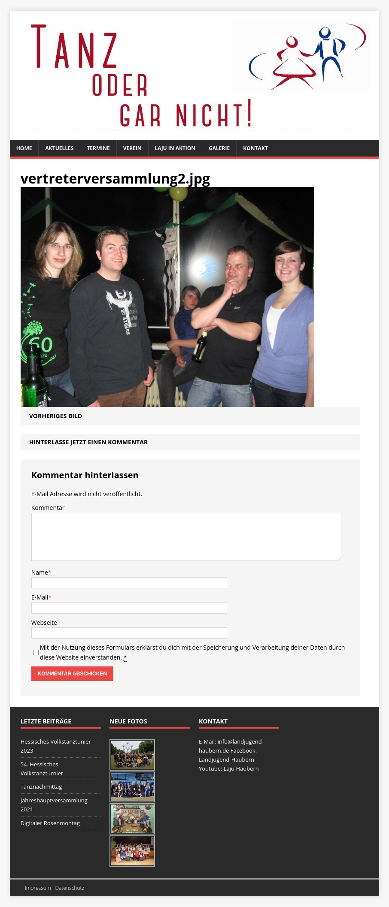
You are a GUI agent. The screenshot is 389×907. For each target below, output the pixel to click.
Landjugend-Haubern (226, 759)
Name (39, 572)
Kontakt (255, 148)
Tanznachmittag (41, 786)
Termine (98, 148)
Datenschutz (70, 888)
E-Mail (40, 597)
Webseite (44, 622)
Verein (132, 148)
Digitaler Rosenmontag (50, 823)
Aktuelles (59, 148)
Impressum (38, 888)
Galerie (219, 148)
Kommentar (48, 507)
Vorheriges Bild (55, 416)
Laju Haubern (241, 768)
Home (24, 148)
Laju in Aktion (175, 148)
